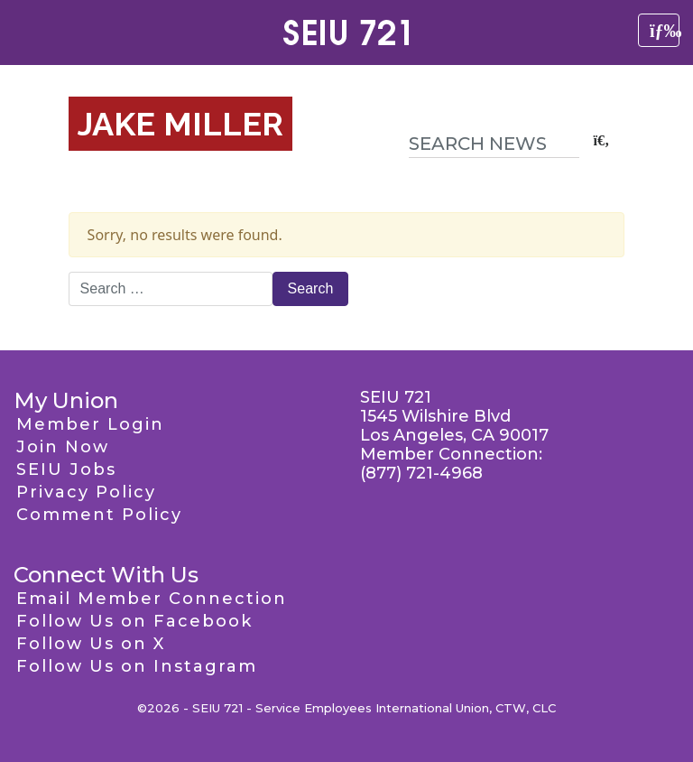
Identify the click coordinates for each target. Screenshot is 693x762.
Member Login (90, 424)
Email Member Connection (151, 599)
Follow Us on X (90, 644)
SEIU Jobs (66, 469)
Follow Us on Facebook (134, 621)
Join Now (62, 447)
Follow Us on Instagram (136, 666)
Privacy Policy (86, 492)
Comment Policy (99, 515)
